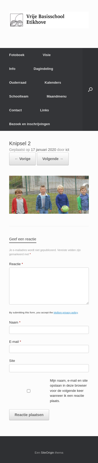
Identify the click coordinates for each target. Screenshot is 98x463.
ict (67, 150)
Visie (47, 55)
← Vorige (22, 159)
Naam (14, 322)
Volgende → (52, 159)
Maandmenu (57, 96)
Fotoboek (17, 55)
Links (44, 110)
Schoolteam (18, 96)
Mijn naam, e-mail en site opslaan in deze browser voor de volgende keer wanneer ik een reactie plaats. (69, 391)
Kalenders (53, 82)
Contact (15, 110)
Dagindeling (43, 69)
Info (12, 69)
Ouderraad (17, 82)
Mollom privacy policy (66, 312)
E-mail (15, 342)
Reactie (16, 264)
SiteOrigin (47, 452)
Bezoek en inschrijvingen (29, 124)
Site (12, 361)
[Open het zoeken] (90, 89)
